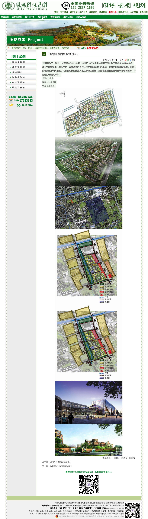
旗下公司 (74, 12)
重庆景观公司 (90, 513)
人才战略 (134, 12)
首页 (56, 12)
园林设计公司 (49, 513)
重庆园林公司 (78, 513)
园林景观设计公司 (63, 513)
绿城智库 (103, 12)
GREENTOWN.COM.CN (113, 505)
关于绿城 (64, 12)
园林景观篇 (17, 17)
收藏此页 (106, 458)
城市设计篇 (30, 17)
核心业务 (83, 12)
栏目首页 (4, 17)
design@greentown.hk (115, 508)
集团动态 (93, 12)
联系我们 (144, 12)
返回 (116, 458)
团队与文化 (123, 12)
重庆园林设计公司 (104, 513)
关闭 (132, 458)
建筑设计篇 (68, 17)
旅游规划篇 (55, 17)
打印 (124, 458)
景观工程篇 (81, 17)
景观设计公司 (118, 513)
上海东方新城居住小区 (60, 462)
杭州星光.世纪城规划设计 (61, 466)
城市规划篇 (42, 17)
